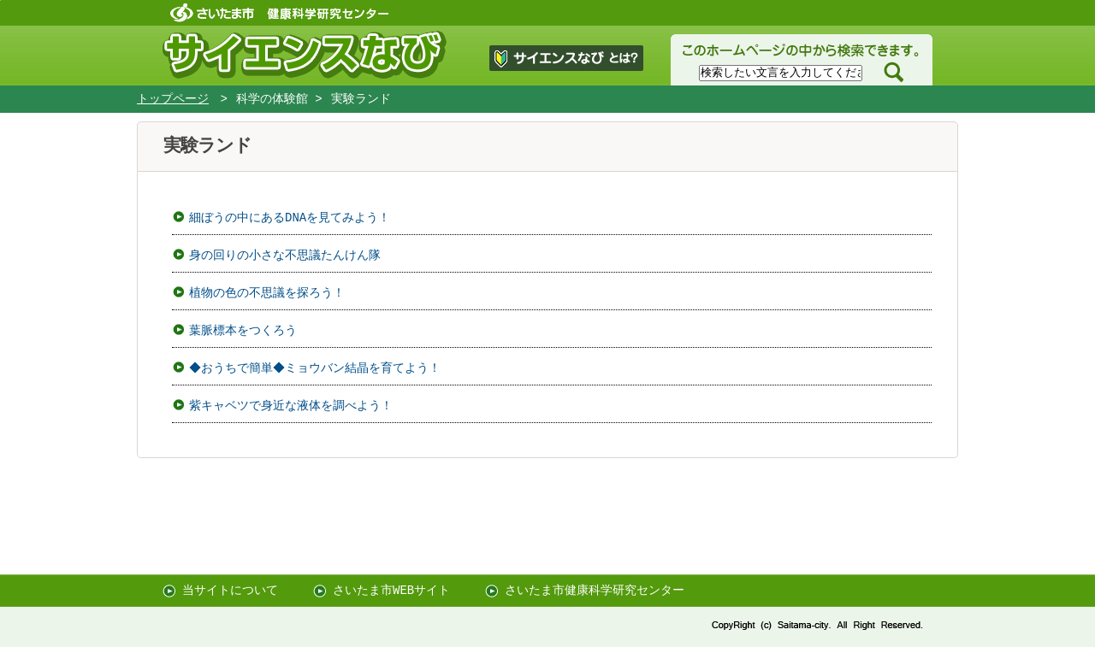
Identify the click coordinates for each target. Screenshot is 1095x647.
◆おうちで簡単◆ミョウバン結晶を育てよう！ (317, 368)
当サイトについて (230, 590)
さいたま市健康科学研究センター (594, 590)
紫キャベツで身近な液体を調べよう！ (291, 405)
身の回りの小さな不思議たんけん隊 (285, 255)
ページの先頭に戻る (0, 0)
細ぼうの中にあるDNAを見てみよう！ (289, 217)
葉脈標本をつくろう (243, 330)
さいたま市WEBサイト (391, 590)
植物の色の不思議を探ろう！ (267, 293)
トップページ (173, 99)
